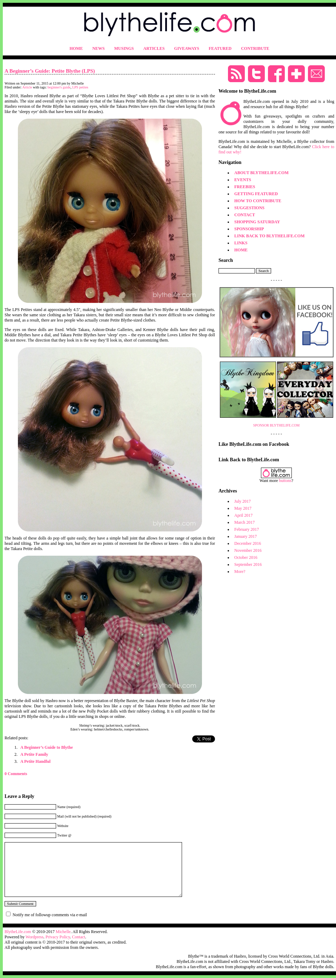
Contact (78, 936)
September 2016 (248, 564)
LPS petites (80, 87)
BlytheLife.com (18, 931)
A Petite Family (34, 754)
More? (239, 571)
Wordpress (34, 936)
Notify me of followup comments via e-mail (50, 914)
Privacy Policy (58, 936)
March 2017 (244, 522)
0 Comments (16, 773)
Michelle (63, 931)
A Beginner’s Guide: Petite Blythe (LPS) (50, 71)
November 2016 (248, 550)
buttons (285, 480)
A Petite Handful (35, 761)
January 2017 (245, 536)
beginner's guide (59, 87)
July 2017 (242, 501)
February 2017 (246, 529)
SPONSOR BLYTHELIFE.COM (276, 425)
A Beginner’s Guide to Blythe (46, 747)
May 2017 (242, 508)
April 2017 (243, 515)
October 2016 (245, 557)
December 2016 (247, 543)
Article (27, 87)
